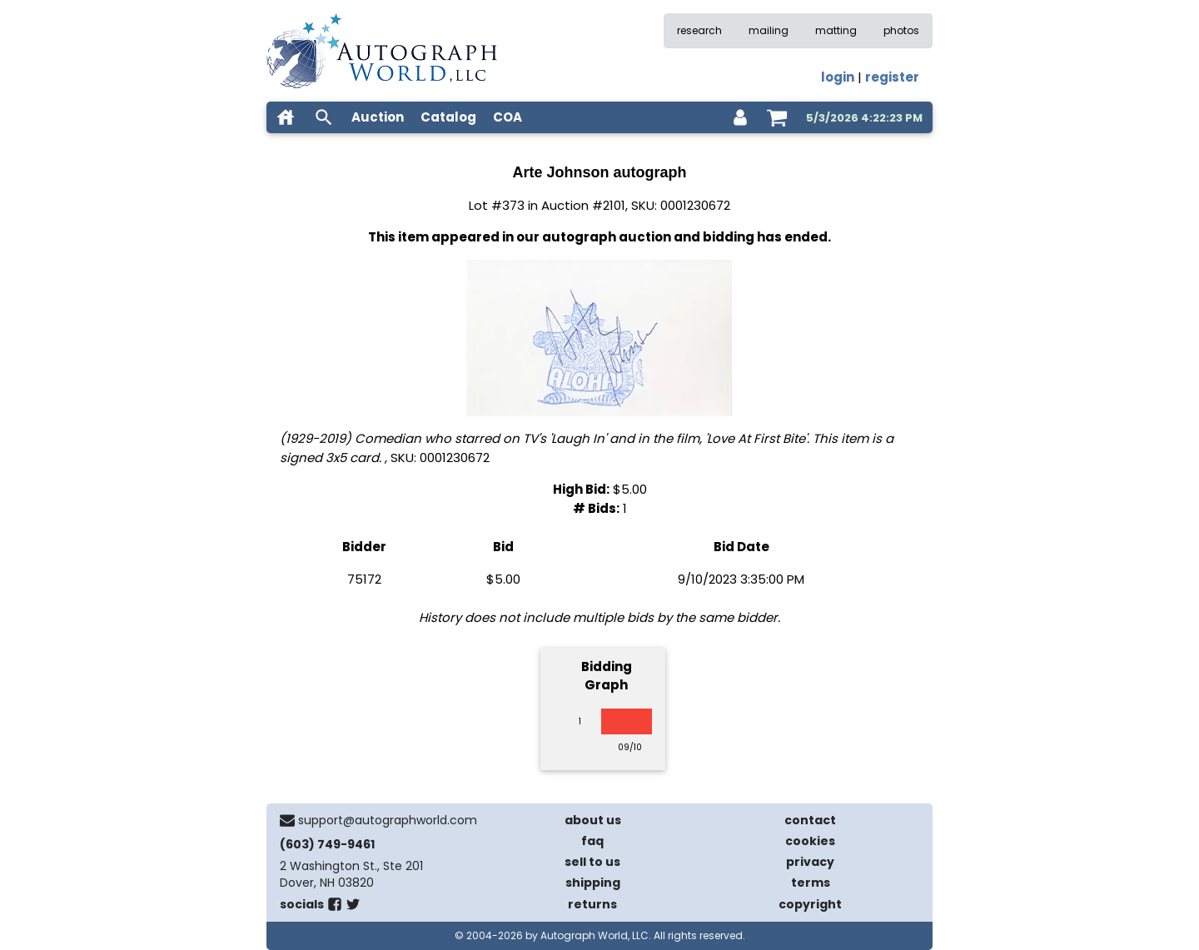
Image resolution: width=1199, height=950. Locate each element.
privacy (810, 861)
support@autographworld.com (387, 820)
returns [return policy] (592, 904)
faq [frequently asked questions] (592, 841)
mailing (769, 30)
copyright (810, 904)
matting (836, 30)
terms (810, 882)
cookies (810, 841)
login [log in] (837, 77)
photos (901, 30)
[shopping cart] (777, 117)
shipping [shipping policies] (592, 882)
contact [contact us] (810, 820)
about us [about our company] (593, 820)
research (699, 30)
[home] (285, 117)
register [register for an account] (892, 77)
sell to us (592, 861)
